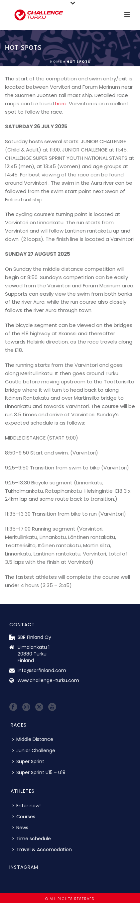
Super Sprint (28, 761)
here (61, 103)
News (20, 827)
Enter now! (26, 805)
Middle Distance (32, 739)
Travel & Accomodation (42, 849)
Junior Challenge (33, 750)
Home (56, 61)
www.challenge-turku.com (48, 680)
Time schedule (31, 838)
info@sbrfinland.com (42, 670)
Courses (23, 816)
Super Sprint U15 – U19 (39, 772)
